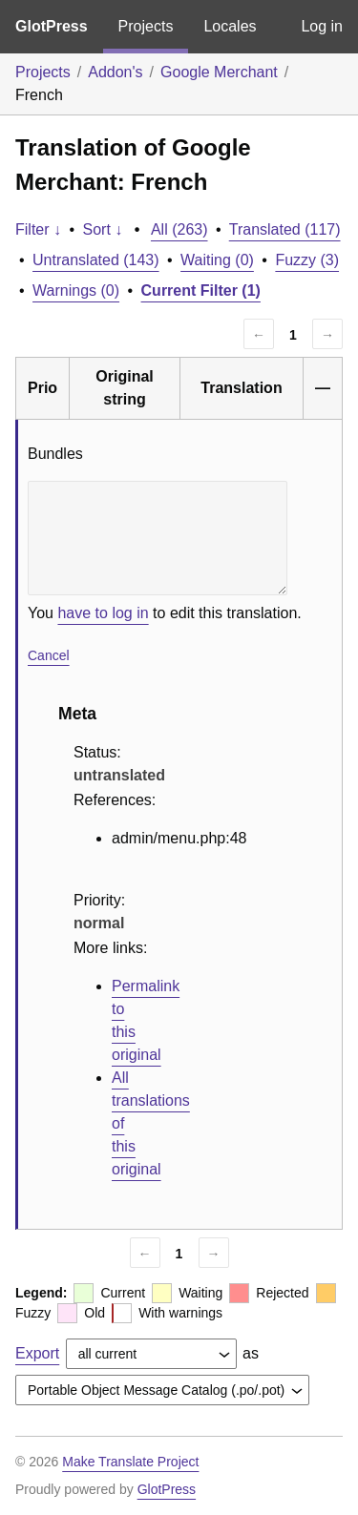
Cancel (49, 655)
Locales (229, 26)
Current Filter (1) (201, 290)
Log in (322, 26)
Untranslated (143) (95, 260)
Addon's (115, 72)
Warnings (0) (75, 290)
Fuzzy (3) (307, 260)
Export (37, 1353)
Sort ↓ (103, 229)
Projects (146, 26)
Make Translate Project (130, 1461)
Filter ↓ (38, 229)
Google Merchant (219, 72)
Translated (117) (285, 229)
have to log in (102, 613)
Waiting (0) (217, 260)
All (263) (179, 229)
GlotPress (51, 26)
